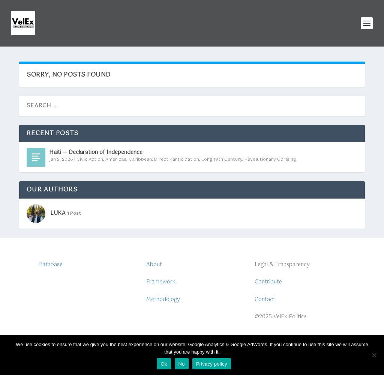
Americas (115, 159)
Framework (161, 281)
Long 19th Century (221, 159)
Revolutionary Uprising (270, 159)
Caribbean (140, 159)
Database (50, 264)
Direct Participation (176, 159)
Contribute (268, 281)
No (181, 364)
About (154, 264)
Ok (163, 364)
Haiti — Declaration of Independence (95, 152)
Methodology (163, 299)
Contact (265, 299)
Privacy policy (211, 364)
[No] (373, 355)
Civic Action (89, 159)
